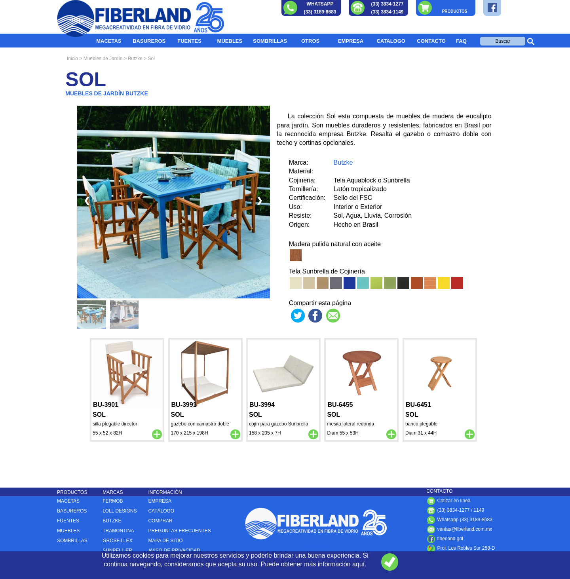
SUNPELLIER (117, 550)
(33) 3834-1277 (387, 4)
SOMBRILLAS (270, 41)
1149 (479, 510)
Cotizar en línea (448, 500)
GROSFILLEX (117, 540)
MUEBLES (230, 41)
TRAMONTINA (118, 530)
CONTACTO (431, 41)
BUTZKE (112, 521)
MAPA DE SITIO (165, 540)
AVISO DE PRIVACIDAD (174, 550)
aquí (358, 564)
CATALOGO (390, 41)
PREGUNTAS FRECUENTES (179, 530)
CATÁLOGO (161, 511)
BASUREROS (149, 41)
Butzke (343, 162)
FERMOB (113, 501)
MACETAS (108, 41)
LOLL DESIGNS (120, 511)
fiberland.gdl (444, 538)
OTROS (310, 41)
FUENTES (189, 41)
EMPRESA (350, 41)
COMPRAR (160, 521)
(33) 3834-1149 (387, 12)
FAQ (461, 41)
